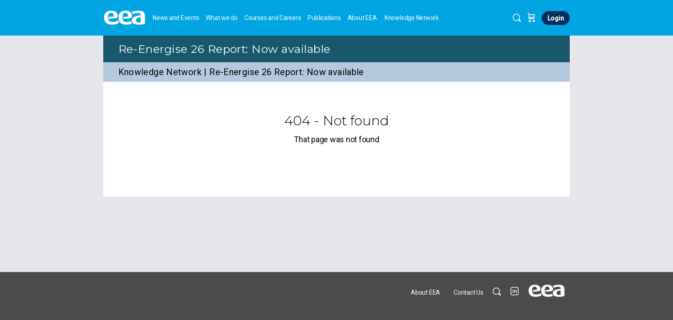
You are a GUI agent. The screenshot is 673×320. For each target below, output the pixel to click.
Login (555, 18)
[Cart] (531, 18)
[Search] (516, 17)
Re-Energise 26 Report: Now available (224, 49)
